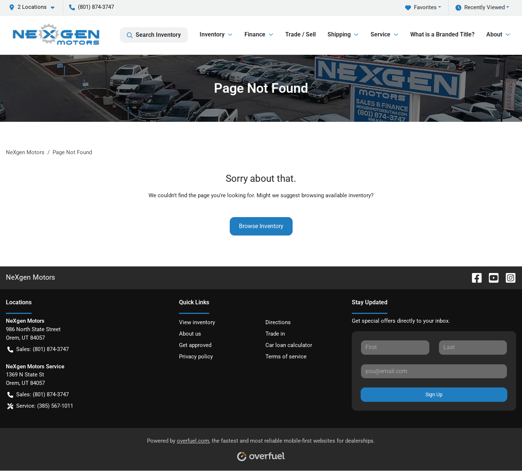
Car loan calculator (288, 345)
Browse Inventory (261, 226)
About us (190, 333)
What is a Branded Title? (442, 34)
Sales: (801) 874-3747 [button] (38, 349)
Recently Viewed (480, 7)
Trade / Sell (300, 34)
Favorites (421, 7)
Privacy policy (196, 356)
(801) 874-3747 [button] (91, 7)
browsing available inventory (336, 195)
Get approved (195, 345)
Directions (278, 322)
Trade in (275, 333)
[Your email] (434, 371)
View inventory (197, 322)
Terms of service (286, 356)
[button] (34, 7)
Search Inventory (154, 35)
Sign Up (434, 394)
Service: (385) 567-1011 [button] (40, 406)
